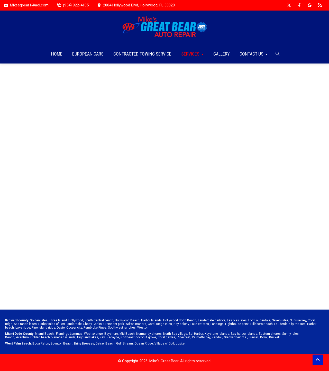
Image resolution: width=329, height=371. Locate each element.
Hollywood (75, 320)
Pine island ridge (43, 327)
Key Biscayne (109, 337)
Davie (61, 327)
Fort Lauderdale (259, 320)
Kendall (217, 337)
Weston (142, 327)
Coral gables (166, 337)
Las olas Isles (237, 320)
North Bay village (175, 334)
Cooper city (74, 327)
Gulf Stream (124, 343)
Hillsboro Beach (261, 324)
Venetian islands (63, 337)
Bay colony (181, 324)
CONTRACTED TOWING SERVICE (142, 54)
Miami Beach (44, 334)
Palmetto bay (201, 337)
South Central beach (99, 320)
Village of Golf (164, 343)
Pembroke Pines (95, 327)
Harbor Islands (151, 320)
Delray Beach (105, 343)
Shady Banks (92, 324)
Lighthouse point (237, 324)
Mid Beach (127, 334)
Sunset (254, 337)
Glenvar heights (235, 337)
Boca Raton (40, 343)
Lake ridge (22, 327)
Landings (217, 324)
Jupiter (181, 343)
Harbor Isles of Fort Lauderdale (60, 324)
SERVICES (192, 54)
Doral (264, 337)
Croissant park (113, 324)
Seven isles (280, 320)
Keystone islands (217, 334)
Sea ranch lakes (25, 324)
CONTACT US (254, 54)
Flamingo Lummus (69, 334)
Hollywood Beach (127, 320)
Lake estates (199, 324)
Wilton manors (135, 324)
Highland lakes (87, 337)
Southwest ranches (122, 327)
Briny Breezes (84, 343)
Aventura (22, 337)
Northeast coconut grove (138, 337)
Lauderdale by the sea (290, 324)
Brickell (274, 337)
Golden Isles (39, 320)
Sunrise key (298, 320)
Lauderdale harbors (211, 320)
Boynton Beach (61, 343)
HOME (56, 54)
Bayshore (111, 334)
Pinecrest (183, 337)
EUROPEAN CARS (88, 54)
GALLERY (221, 54)
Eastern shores (270, 334)
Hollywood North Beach (179, 320)
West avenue (93, 334)
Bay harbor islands (244, 334)
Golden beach (40, 337)
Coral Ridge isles (160, 324)
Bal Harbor (196, 334)
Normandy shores (149, 334)
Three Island (58, 320)
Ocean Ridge (143, 343)
